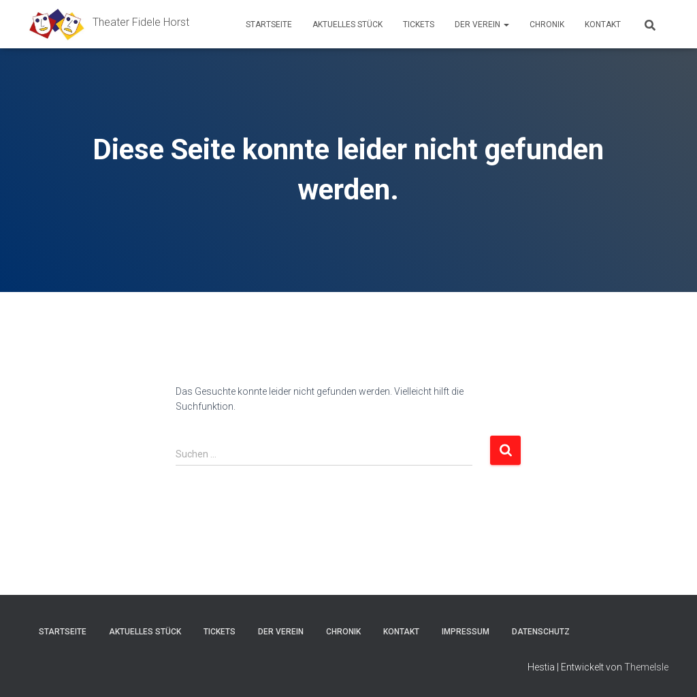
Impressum (465, 631)
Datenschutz (541, 631)
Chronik (547, 24)
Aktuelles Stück (347, 24)
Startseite (269, 24)
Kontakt (603, 24)
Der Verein (482, 24)
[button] (505, 24)
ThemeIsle (646, 667)
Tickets (418, 24)
